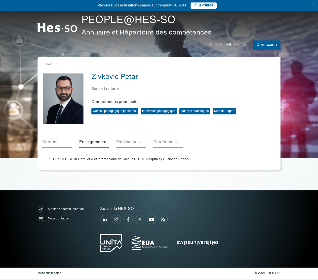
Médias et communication (61, 210)
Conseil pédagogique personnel (115, 111)
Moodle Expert (224, 111)
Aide (216, 45)
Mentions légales (49, 274)
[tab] (58, 143)
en (236, 45)
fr (228, 45)
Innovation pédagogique (158, 111)
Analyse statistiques (195, 111)
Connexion (266, 45)
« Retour (50, 64)
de (244, 45)
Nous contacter (53, 219)
